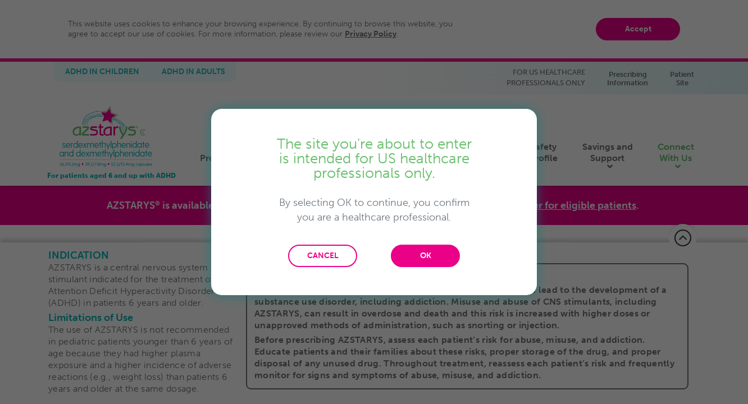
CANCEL (323, 255)
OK (425, 255)
